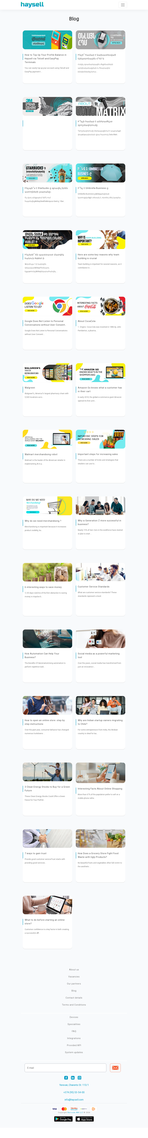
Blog (74, 1001)
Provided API (74, 1055)
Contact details (74, 1008)
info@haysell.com (74, 1109)
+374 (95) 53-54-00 (74, 1102)
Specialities (74, 1034)
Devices (74, 1027)
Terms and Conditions (74, 1015)
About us (74, 980)
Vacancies (74, 987)
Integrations (74, 1048)
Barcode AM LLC (75, 1123)
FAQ (74, 1041)
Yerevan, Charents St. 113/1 (74, 1095)
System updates (74, 1062)
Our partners (74, 994)
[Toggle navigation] (123, 5)
